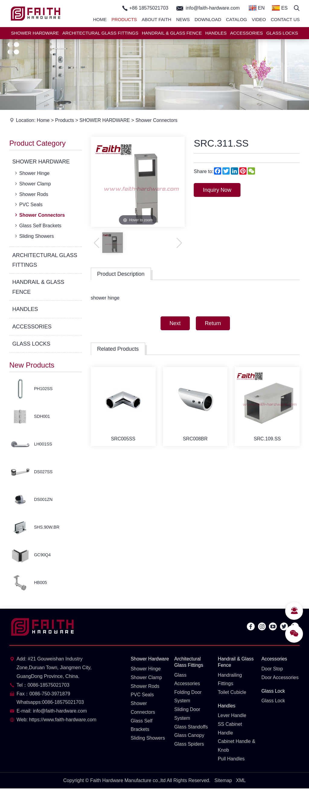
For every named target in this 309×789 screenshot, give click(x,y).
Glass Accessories (187, 679)
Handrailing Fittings (230, 679)
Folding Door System (188, 697)
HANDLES (216, 33)
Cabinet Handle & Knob (237, 746)
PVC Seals (28, 204)
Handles (227, 705)
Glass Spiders (189, 744)
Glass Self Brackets (38, 225)
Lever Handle (232, 715)
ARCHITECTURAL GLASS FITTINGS (100, 33)
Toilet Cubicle (232, 692)
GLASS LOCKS (282, 33)
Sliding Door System (187, 714)
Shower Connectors (157, 120)
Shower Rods (31, 194)
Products (124, 19)
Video (259, 19)
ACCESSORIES (246, 33)
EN (257, 8)
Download (208, 19)
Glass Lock (273, 691)
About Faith (156, 19)
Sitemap (223, 780)
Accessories (274, 658)
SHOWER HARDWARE (35, 33)
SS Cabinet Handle (230, 729)
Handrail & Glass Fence (236, 662)
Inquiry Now (217, 190)
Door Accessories (280, 677)
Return (213, 323)
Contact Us (285, 19)
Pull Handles (231, 759)
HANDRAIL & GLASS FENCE (172, 33)
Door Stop (272, 668)
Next (174, 323)
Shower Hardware (141, 662)
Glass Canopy (189, 735)
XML (241, 780)
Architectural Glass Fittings (188, 662)
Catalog (236, 19)
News (183, 19)
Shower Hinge (32, 173)
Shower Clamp (32, 183)
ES (280, 8)
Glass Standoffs (191, 727)
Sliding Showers (34, 236)
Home (100, 19)
